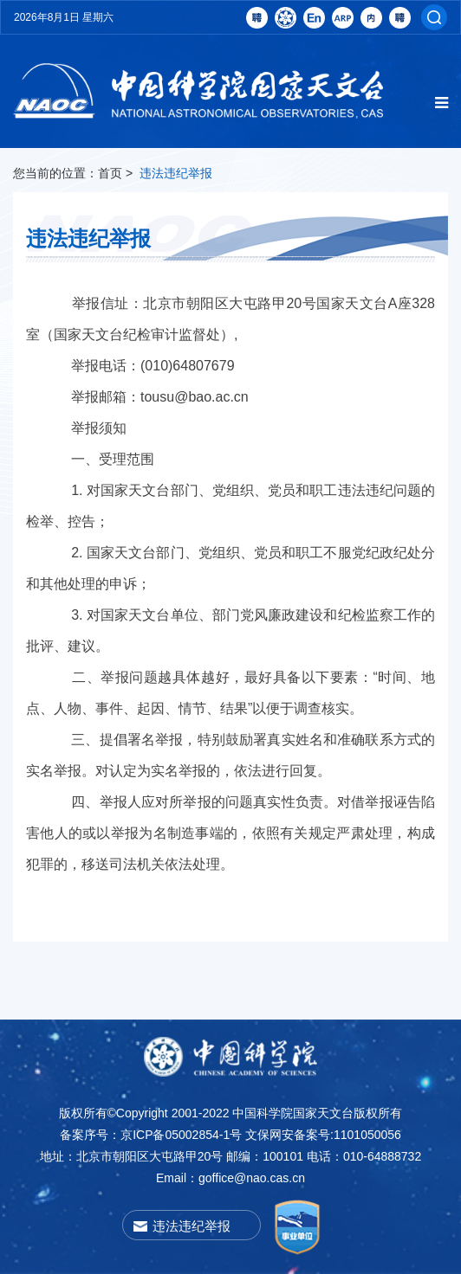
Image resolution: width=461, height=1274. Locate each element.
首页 (110, 173)
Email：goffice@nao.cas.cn (230, 1178)
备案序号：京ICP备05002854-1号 (151, 1135)
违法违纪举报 (176, 173)
